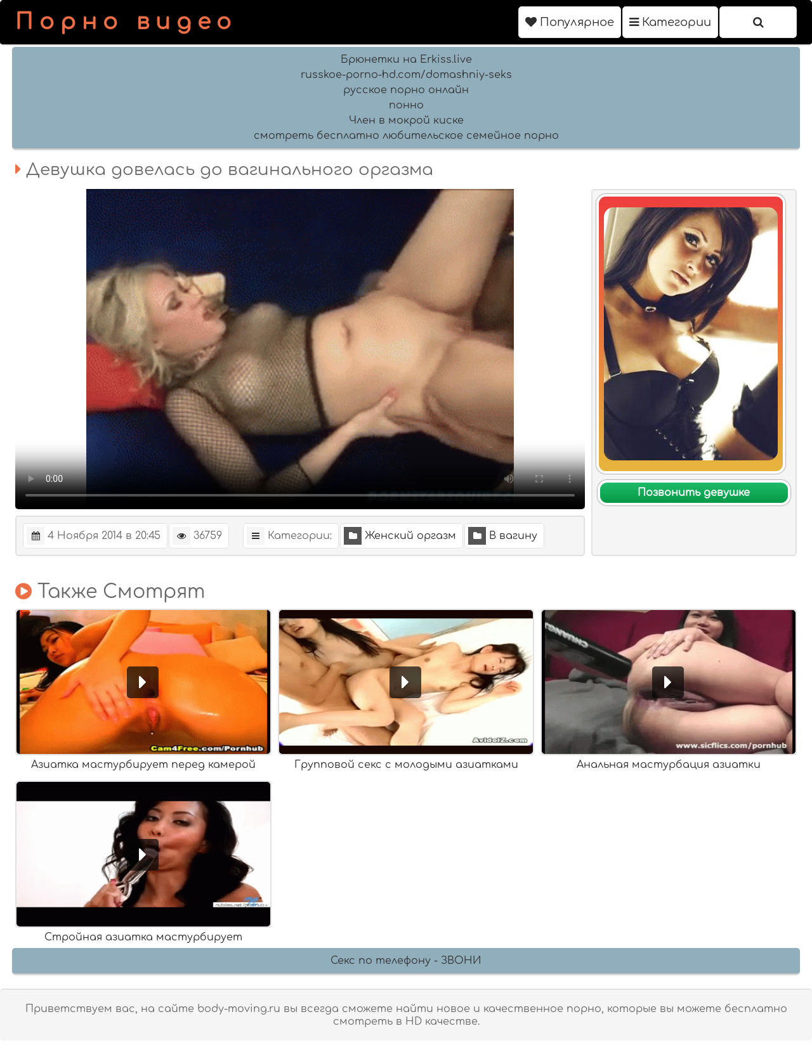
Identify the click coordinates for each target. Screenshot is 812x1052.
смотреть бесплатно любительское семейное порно (406, 135)
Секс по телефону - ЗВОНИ (406, 960)
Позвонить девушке (694, 492)
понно (406, 105)
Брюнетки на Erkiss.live (406, 59)
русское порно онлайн (406, 90)
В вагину (502, 536)
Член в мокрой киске (406, 120)
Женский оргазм (400, 536)
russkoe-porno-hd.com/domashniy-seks (406, 75)
